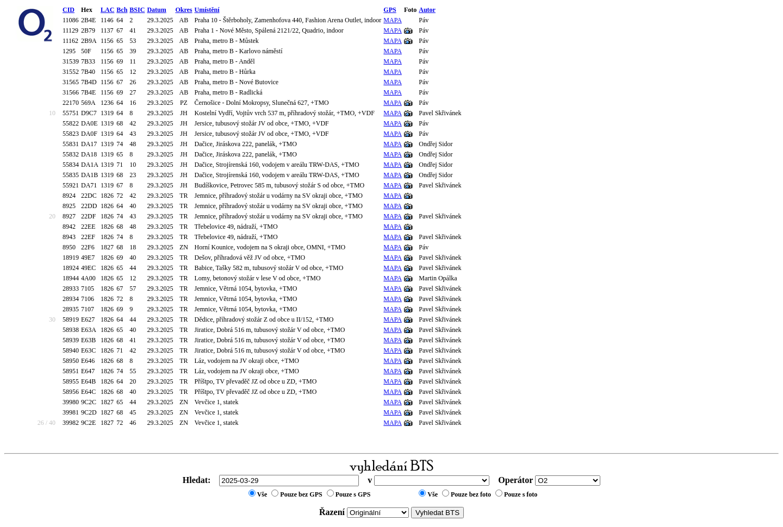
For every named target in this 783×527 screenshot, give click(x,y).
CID (68, 10)
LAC (107, 10)
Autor (427, 10)
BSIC (137, 10)
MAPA (392, 20)
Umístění (207, 10)
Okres (183, 10)
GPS (389, 10)
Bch (121, 10)
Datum (156, 10)
